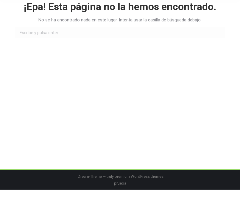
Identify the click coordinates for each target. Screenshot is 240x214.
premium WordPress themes (139, 176)
